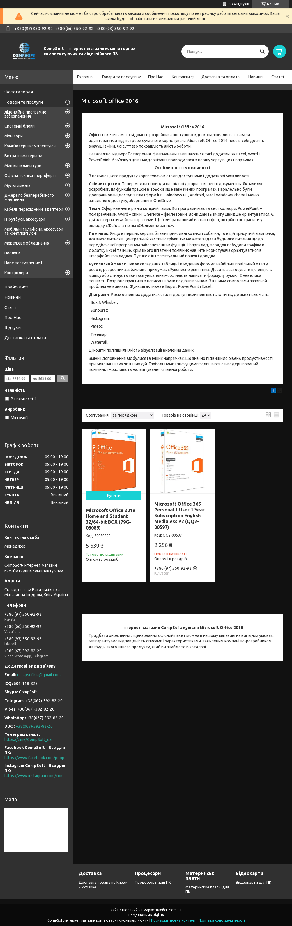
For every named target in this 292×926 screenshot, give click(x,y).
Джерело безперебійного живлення (29, 197)
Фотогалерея (18, 91)
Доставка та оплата (220, 77)
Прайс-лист (16, 286)
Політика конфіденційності (222, 920)
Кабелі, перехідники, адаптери (33, 209)
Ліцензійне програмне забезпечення (25, 114)
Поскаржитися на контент (173, 920)
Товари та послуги (119, 77)
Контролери (16, 272)
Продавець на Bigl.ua (146, 915)
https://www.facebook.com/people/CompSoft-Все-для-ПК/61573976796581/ (36, 757)
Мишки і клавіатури (22, 165)
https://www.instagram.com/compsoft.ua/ (36, 775)
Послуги (12, 253)
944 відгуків (239, 4)
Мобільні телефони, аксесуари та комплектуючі (33, 231)
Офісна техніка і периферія (30, 175)
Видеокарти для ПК (253, 882)
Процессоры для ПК (153, 882)
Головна (85, 77)
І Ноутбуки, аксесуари (24, 219)
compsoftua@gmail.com (39, 674)
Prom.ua (175, 910)
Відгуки (12, 327)
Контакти (181, 77)
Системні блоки (19, 126)
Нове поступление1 (23, 263)
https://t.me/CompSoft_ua (28, 739)
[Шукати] (262, 51)
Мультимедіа (17, 185)
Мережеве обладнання (26, 243)
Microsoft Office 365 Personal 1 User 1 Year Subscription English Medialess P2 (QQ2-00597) (179, 515)
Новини (255, 77)
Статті (277, 77)
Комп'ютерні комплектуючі (30, 146)
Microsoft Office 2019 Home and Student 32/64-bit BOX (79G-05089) (110, 519)
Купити (114, 495)
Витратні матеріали (23, 155)
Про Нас (155, 77)
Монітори (13, 136)
